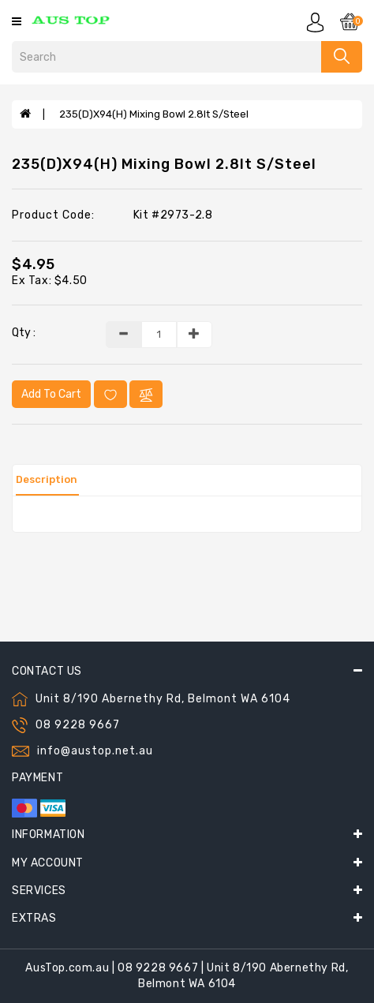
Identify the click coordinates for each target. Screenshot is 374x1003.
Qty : (24, 332)
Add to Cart (51, 394)
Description (46, 479)
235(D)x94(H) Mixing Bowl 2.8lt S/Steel (154, 114)
